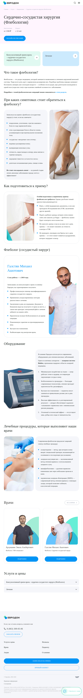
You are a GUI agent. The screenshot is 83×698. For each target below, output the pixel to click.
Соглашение (7, 683)
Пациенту (45, 647)
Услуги (12, 9)
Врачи (6, 647)
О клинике (46, 652)
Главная (6, 9)
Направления (20, 9)
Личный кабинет (41, 668)
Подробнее (22, 559)
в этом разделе (60, 92)
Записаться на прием (41, 661)
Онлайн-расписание (14, 38)
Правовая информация (10, 681)
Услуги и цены (9, 642)
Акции (6, 652)
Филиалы (45, 642)
